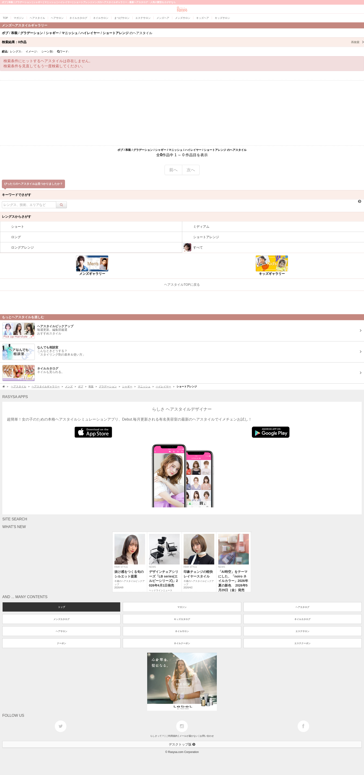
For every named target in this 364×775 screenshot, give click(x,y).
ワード (63, 51)
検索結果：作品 (183, 42)
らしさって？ (157, 736)
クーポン (61, 643)
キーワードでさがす (16, 195)
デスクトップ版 (182, 744)
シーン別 (47, 51)
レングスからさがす (16, 216)
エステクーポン (302, 643)
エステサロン (302, 631)
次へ (191, 170)
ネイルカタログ (302, 619)
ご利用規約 (172, 736)
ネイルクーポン (182, 643)
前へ (173, 170)
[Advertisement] (182, 113)
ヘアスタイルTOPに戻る (182, 284)
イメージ (32, 51)
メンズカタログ (61, 619)
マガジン (182, 607)
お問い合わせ (207, 736)
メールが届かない (188, 736)
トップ (61, 607)
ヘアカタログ (302, 607)
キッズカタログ (182, 619)
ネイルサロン (182, 631)
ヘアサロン (61, 631)
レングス (16, 51)
